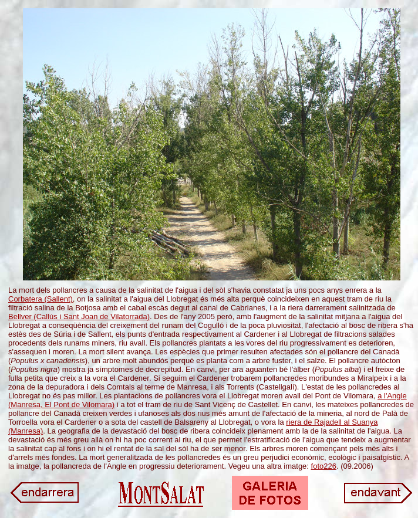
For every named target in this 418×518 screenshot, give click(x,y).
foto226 (323, 466)
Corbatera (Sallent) (40, 298)
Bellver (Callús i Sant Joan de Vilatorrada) (79, 316)
